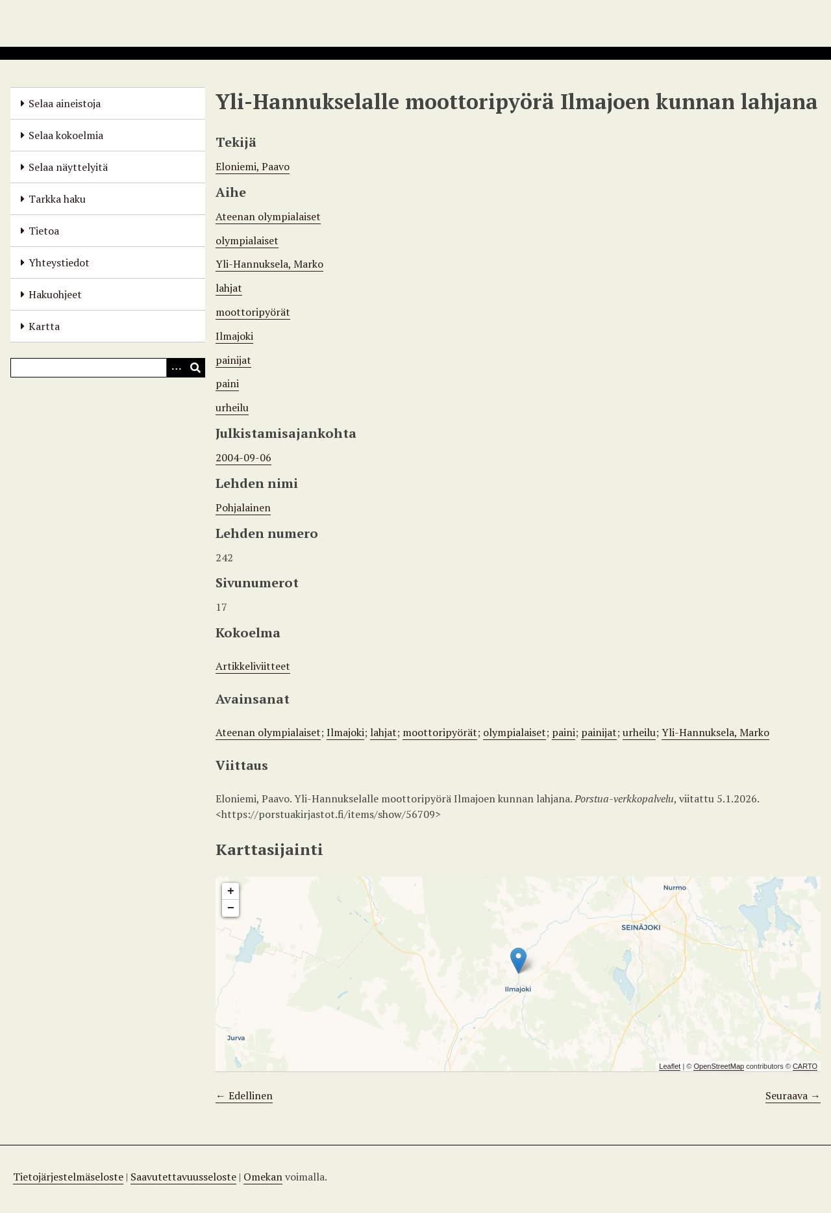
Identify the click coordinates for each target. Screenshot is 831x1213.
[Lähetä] (195, 367)
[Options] (176, 367)
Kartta (44, 326)
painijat (233, 360)
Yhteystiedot (59, 262)
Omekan (262, 1176)
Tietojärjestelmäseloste (68, 1176)
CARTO (805, 1066)
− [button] (230, 908)
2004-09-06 (243, 457)
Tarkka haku (57, 199)
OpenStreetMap (718, 1066)
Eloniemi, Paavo (253, 166)
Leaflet (669, 1066)
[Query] (107, 367)
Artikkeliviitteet (253, 666)
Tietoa (44, 230)
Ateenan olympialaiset (268, 216)
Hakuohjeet (55, 294)
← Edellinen (244, 1095)
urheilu (232, 407)
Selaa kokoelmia (66, 135)
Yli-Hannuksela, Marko (269, 264)
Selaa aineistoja (65, 103)
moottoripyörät (253, 312)
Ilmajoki (234, 336)
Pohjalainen (243, 507)
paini (227, 383)
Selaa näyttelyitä (68, 167)
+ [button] (230, 891)
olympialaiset (247, 240)
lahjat (229, 288)
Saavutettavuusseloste (183, 1176)
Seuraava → (793, 1095)
